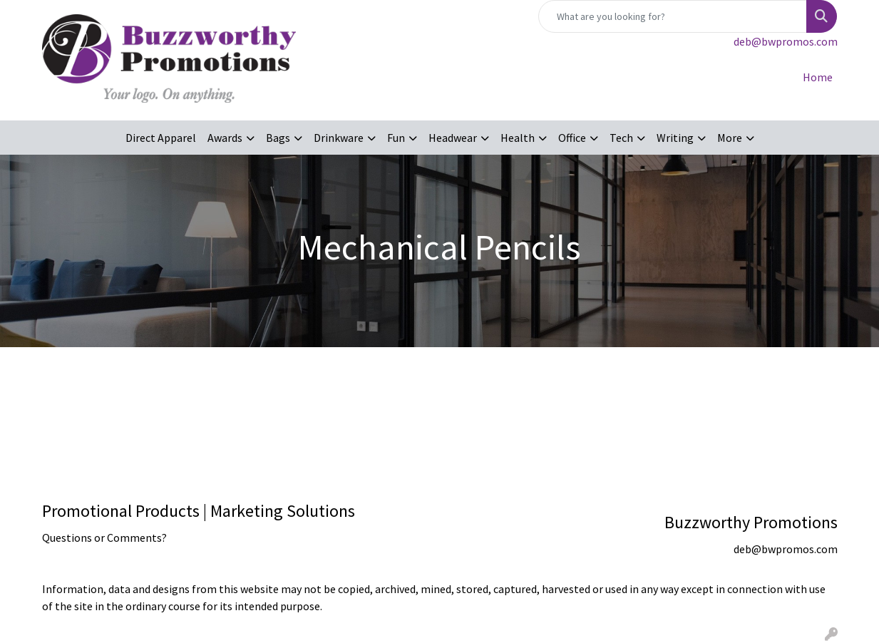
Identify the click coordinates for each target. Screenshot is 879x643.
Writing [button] (675, 137)
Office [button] (572, 137)
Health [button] (517, 137)
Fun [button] (396, 137)
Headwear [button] (452, 137)
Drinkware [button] (339, 137)
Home (818, 77)
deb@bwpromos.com (786, 41)
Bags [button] (278, 137)
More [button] (729, 137)
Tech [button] (621, 137)
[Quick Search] (672, 16)
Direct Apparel (160, 137)
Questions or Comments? (104, 537)
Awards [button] (224, 137)
